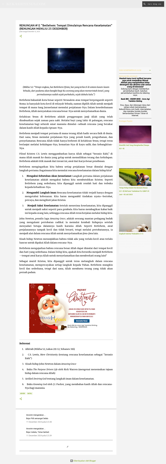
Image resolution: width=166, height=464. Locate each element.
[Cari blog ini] (152, 4)
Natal (30, 393)
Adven (22, 393)
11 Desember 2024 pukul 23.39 (39, 435)
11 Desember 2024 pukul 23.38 (39, 422)
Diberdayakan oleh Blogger (83, 461)
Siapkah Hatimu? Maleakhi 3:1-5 (131, 234)
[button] (20, 36)
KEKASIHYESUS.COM (26, 4)
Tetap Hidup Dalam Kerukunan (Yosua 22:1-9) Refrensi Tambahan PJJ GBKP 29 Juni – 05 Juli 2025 (134, 191)
